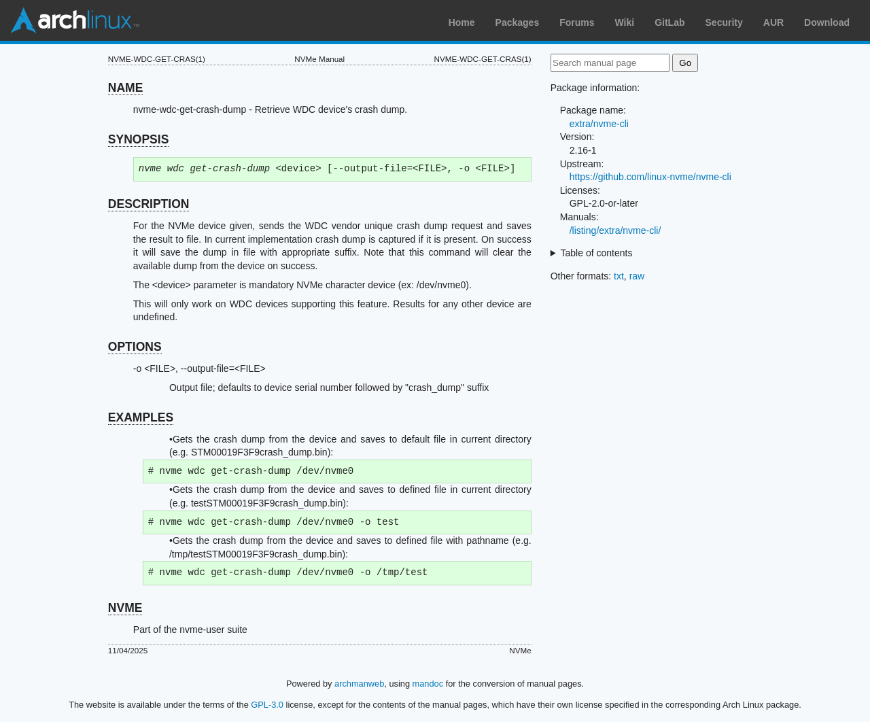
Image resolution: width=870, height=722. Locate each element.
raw (637, 276)
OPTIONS (135, 347)
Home (462, 22)
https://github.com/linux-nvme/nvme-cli (650, 176)
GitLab (669, 22)
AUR (773, 22)
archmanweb (359, 683)
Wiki (625, 22)
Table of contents (597, 252)
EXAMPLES (140, 417)
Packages (517, 22)
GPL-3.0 (267, 705)
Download (827, 22)
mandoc (428, 683)
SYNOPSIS (138, 139)
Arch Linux (74, 20)
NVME (125, 608)
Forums (576, 22)
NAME (125, 87)
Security (724, 22)
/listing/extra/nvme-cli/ (615, 230)
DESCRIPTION (149, 204)
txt (619, 276)
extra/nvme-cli (599, 123)
